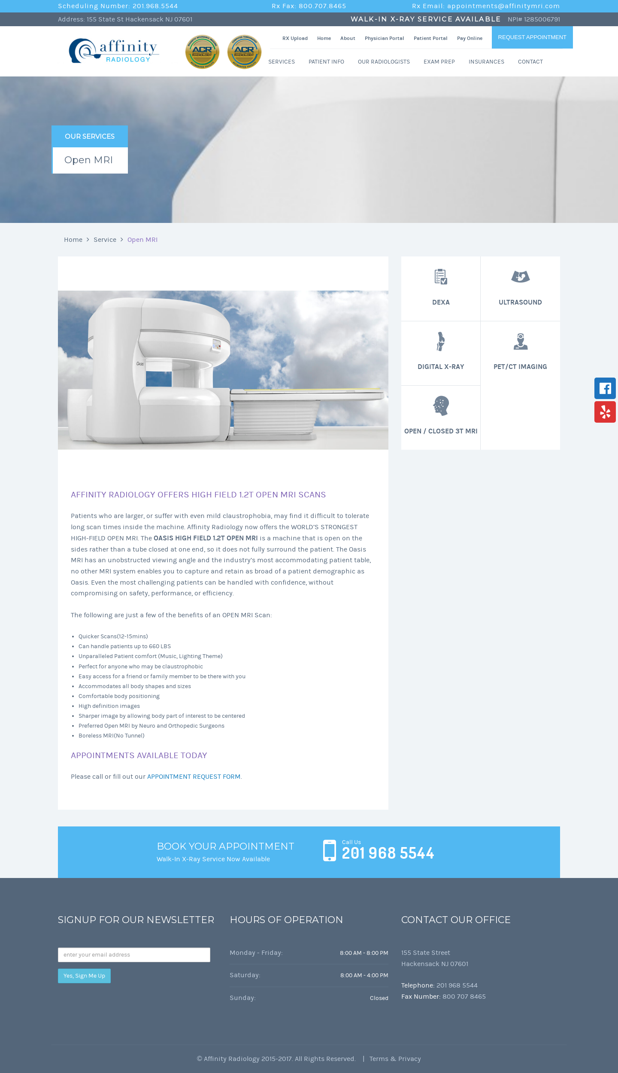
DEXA (440, 286)
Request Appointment (532, 37)
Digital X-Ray (441, 351)
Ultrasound (520, 286)
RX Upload (295, 38)
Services (281, 61)
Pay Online (469, 38)
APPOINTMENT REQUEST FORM (194, 776)
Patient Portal (431, 38)
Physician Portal (384, 38)
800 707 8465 (464, 996)
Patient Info (326, 61)
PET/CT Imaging (520, 351)
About (347, 38)
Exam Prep (439, 61)
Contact (530, 61)
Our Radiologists (384, 61)
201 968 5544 (388, 853)
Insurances (486, 61)
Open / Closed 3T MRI (441, 415)
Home (324, 38)
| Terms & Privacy (389, 1059)
